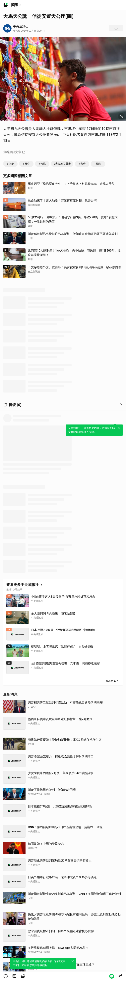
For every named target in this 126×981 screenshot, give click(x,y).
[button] (6, 976)
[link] (14, 976)
